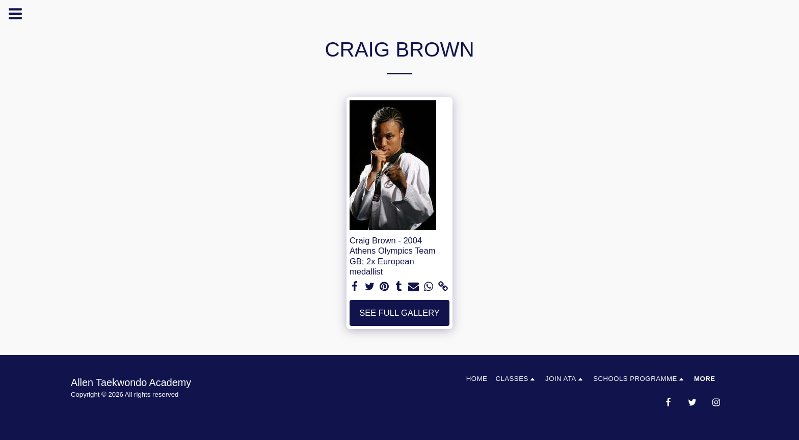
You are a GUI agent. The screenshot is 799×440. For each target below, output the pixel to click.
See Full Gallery (399, 312)
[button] (516, 378)
